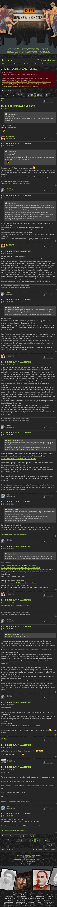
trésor (25, 51)
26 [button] (32, 95)
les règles (17, 74)
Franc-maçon (40, 898)
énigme (44, 54)
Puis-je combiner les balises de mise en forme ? (16, 83)
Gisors (39, 902)
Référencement (40, 896)
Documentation (9, 902)
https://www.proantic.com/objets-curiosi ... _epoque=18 (20, 567)
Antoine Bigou (25, 904)
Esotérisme (35, 906)
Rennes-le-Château (44, 895)
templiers (9, 52)
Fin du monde (48, 902)
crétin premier (10, 136)
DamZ (49, 896)
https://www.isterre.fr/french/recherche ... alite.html (18, 458)
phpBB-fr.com (31, 861)
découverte (10, 50)
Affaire (5, 906)
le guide (31, 80)
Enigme (16, 898)
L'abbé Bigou (9, 896)
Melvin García (36, 855)
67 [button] (46, 95)
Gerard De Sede (20, 902)
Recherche (8, 898)
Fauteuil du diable (21, 896)
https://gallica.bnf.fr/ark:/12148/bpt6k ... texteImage (19, 583)
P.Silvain (3, 99)
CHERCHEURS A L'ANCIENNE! (19, 68)
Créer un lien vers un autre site (21, 85)
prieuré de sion (19, 52)
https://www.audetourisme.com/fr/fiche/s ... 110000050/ (20, 725)
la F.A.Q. (17, 80)
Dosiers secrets (14, 906)
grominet (8, 188)
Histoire (42, 904)
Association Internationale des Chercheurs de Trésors (21, 895)
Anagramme (47, 900)
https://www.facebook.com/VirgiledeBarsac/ (14, 534)
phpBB (23, 859)
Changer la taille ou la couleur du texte (39, 81)
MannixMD (32, 856)
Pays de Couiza (17, 893)
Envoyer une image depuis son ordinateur (25, 86)
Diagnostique (9, 900)
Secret (49, 898)
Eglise (30, 896)
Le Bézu (41, 893)
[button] (18, 94)
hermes (3, 738)
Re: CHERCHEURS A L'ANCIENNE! (18, 106)
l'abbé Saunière (20, 48)
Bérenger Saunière (35, 900)
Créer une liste (6, 85)
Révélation (7, 904)
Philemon (10, 760)
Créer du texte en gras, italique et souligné (14, 81)
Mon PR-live (25, 906)
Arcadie (16, 904)
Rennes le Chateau (34, 48)
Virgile (10, 114)
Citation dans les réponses (39, 83)
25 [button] (29, 95)
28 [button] (38, 95)
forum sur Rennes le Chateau (42, 52)
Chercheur (31, 902)
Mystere (34, 904)
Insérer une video (7, 86)
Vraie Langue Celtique (48, 906)
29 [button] (41, 95)
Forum (32, 898)
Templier (49, 904)
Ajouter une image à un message (41, 85)
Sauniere (24, 898)
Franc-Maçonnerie (22, 900)
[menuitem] (3, 60)
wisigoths (28, 52)
